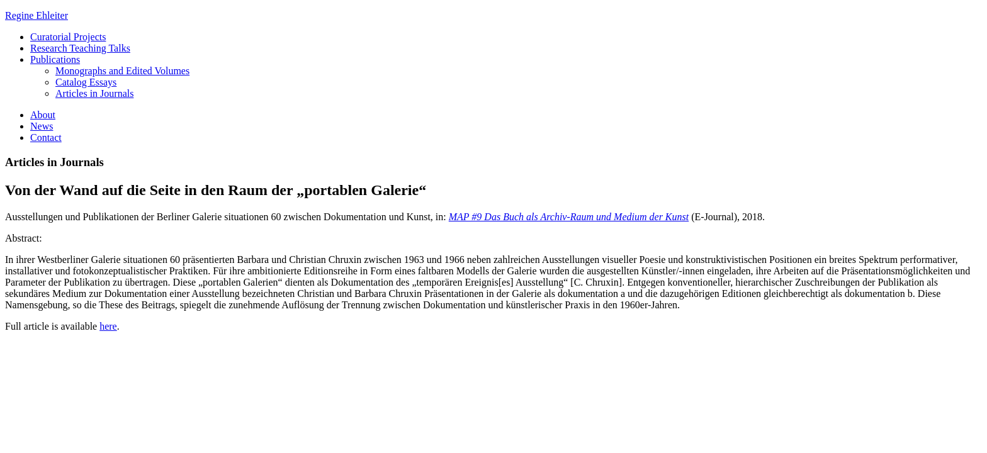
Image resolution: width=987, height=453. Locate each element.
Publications (55, 59)
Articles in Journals (94, 93)
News (41, 126)
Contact (46, 137)
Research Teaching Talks (80, 48)
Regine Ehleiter (36, 15)
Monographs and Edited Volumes (122, 70)
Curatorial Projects (68, 36)
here (108, 326)
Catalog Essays (85, 82)
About (42, 114)
